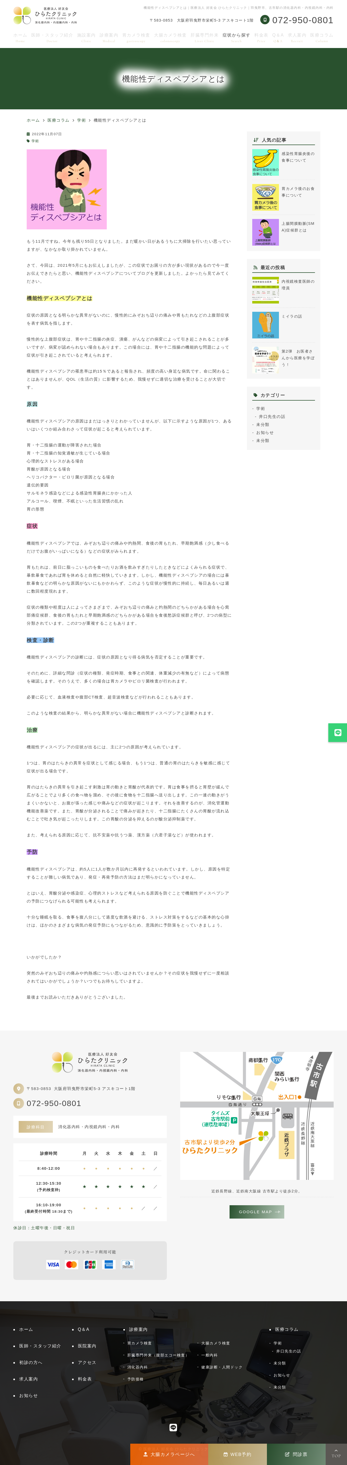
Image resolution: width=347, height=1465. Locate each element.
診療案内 (109, 38)
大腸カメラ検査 (170, 38)
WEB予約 (238, 1454)
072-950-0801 (54, 1103)
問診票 (296, 1454)
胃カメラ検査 (136, 38)
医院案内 (87, 1346)
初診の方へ (31, 1362)
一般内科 (209, 1355)
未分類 (263, 424)
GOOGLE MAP (255, 1212)
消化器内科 (137, 1367)
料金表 (261, 38)
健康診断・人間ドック (222, 1367)
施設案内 (86, 38)
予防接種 (135, 1379)
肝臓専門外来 (205, 38)
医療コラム (322, 38)
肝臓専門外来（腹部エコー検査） (158, 1355)
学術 (35, 141)
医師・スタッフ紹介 (52, 38)
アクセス (87, 1362)
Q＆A (278, 38)
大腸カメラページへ (169, 1454)
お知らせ (265, 432)
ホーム (20, 38)
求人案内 (297, 38)
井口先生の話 (272, 416)
